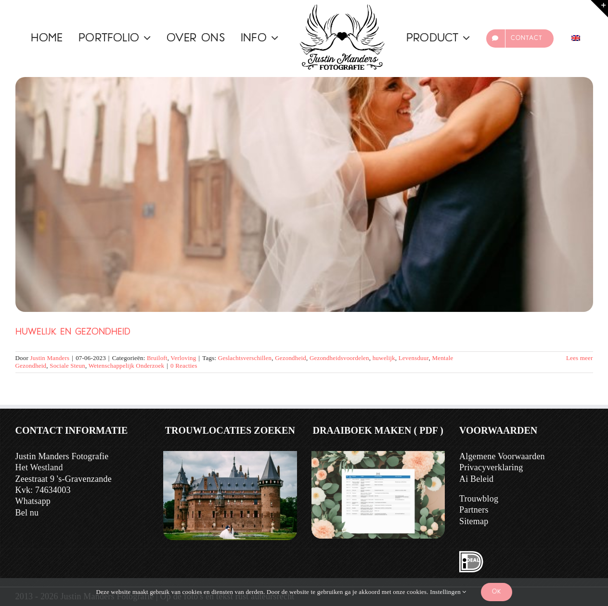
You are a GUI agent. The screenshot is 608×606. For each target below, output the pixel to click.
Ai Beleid (476, 479)
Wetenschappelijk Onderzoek (127, 365)
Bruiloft (157, 357)
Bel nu (27, 512)
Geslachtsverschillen (245, 357)
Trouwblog (478, 498)
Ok (496, 592)
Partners (474, 510)
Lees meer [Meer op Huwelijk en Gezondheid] (579, 357)
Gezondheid (290, 357)
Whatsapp (33, 501)
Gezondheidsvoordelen (339, 357)
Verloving (183, 357)
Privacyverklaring (491, 467)
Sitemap (473, 521)
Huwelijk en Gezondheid (72, 332)
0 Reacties (183, 365)
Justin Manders (49, 357)
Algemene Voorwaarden (502, 456)
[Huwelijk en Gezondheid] (304, 194)
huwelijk (384, 357)
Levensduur (414, 357)
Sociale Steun (67, 365)
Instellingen (448, 591)
